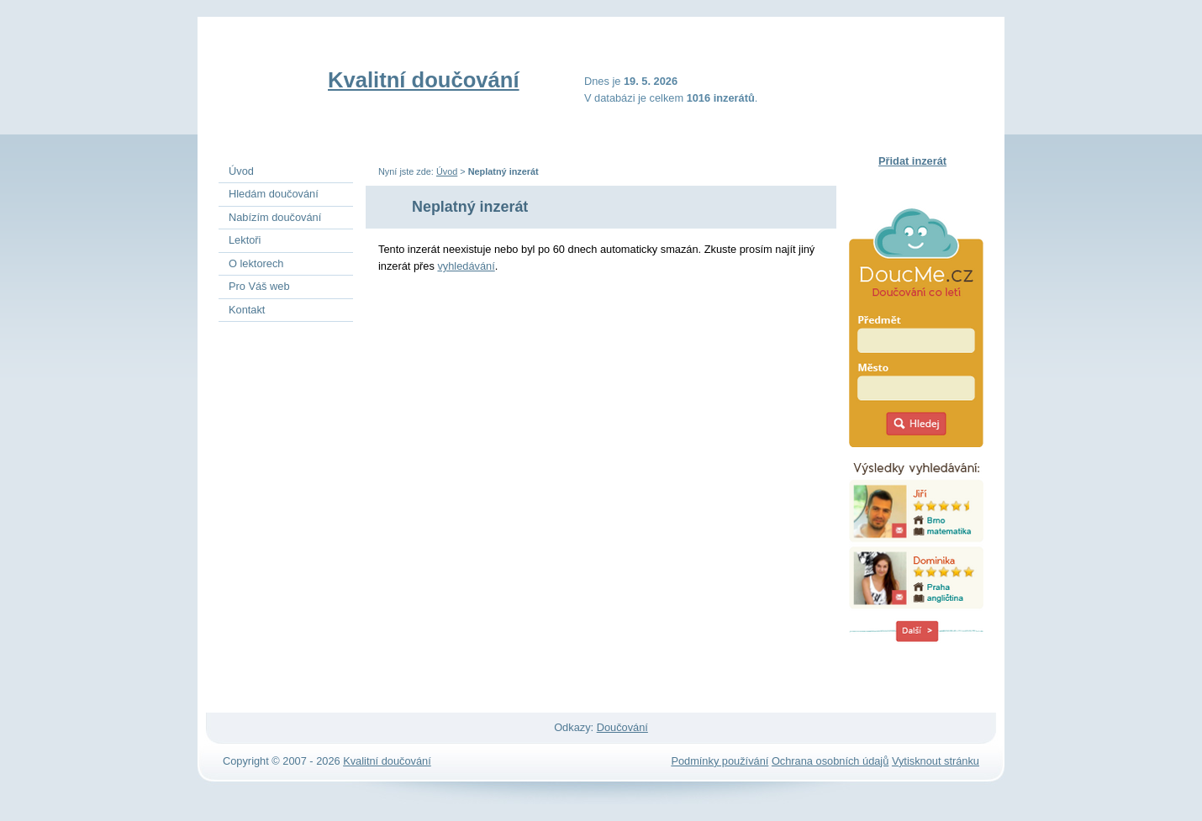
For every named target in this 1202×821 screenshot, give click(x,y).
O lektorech (256, 263)
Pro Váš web (259, 286)
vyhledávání (465, 266)
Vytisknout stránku (935, 761)
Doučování (622, 727)
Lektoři (245, 240)
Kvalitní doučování (423, 80)
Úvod (446, 171)
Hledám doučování (274, 193)
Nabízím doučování (275, 217)
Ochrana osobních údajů (830, 761)
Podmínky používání (719, 761)
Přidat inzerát (912, 161)
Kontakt (247, 309)
